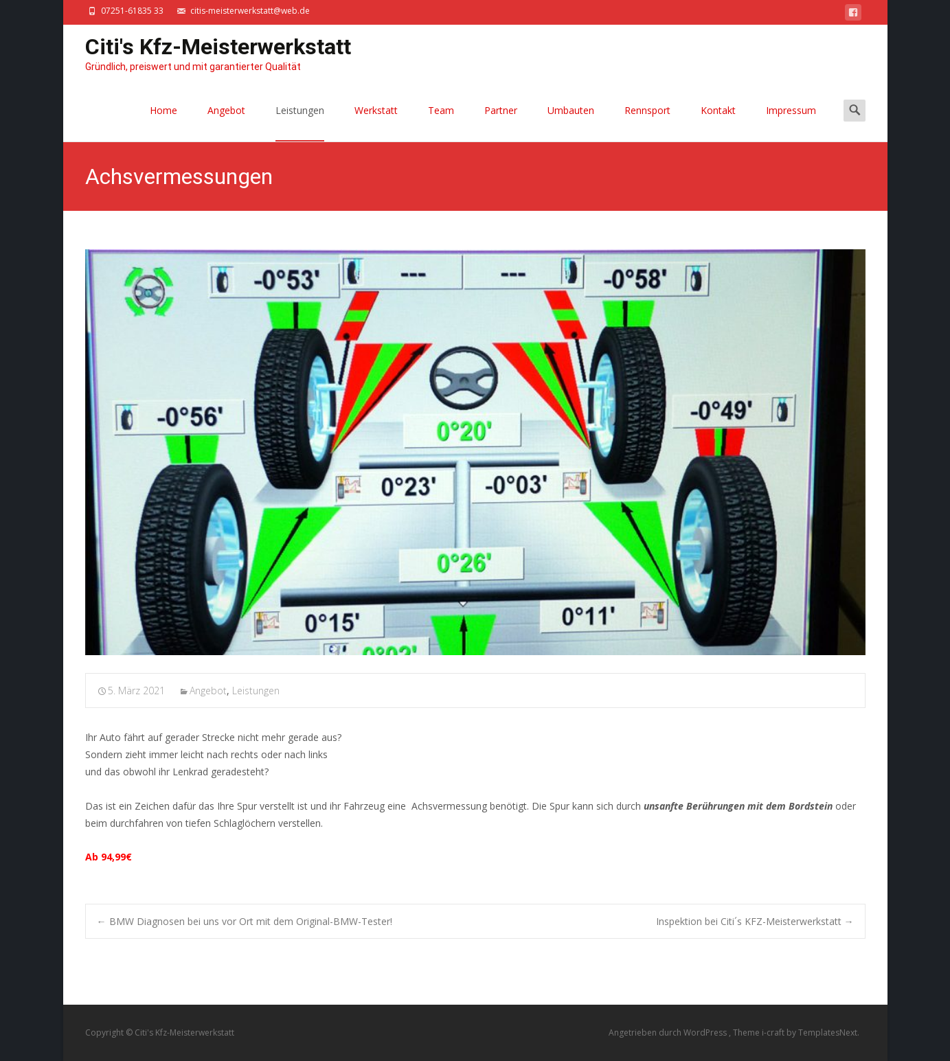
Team (441, 122)
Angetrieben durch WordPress (669, 1032)
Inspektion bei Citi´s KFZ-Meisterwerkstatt (755, 921)
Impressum (791, 122)
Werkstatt (376, 122)
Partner (500, 122)
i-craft (774, 1032)
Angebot (226, 122)
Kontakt (718, 122)
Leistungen (299, 122)
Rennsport (647, 122)
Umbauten (570, 122)
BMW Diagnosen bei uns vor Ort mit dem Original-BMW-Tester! (244, 921)
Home (163, 122)
